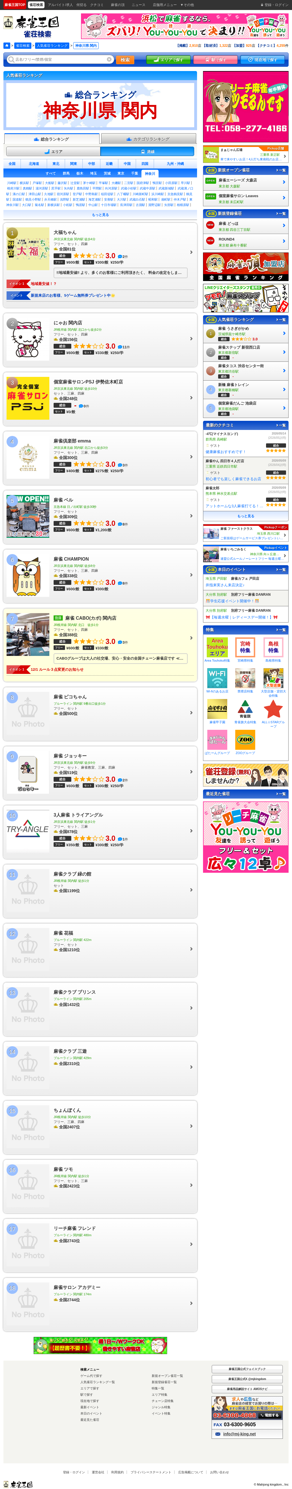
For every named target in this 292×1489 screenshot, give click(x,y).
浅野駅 (64, 199)
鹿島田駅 (83, 188)
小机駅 (67, 205)
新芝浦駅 (79, 199)
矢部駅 (169, 205)
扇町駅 (166, 199)
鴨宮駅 (157, 183)
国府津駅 (143, 183)
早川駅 (185, 183)
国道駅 (17, 199)
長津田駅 (126, 205)
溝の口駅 (19, 194)
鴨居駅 (80, 205)
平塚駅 (103, 183)
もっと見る (100, 215)
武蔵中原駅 (147, 188)
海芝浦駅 (94, 199)
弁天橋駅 (50, 199)
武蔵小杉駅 (129, 188)
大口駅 (26, 205)
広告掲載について (190, 1472)
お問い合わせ (219, 1472)
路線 (147, 152)
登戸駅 (77, 194)
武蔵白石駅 (137, 199)
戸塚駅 (37, 183)
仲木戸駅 (180, 199)
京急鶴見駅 (175, 194)
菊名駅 (39, 205)
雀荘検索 (23, 46)
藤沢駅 (62, 183)
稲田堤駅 (107, 194)
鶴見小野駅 (33, 199)
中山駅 (93, 205)
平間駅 (97, 188)
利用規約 (117, 1472)
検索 (125, 59)
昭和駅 (153, 199)
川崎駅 (12, 183)
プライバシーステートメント (151, 1472)
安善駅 (108, 199)
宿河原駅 (63, 194)
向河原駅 (111, 188)
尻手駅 (56, 188)
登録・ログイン (74, 1472)
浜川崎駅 (157, 194)
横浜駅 (24, 183)
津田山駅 (35, 194)
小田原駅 (171, 183)
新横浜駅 (53, 205)
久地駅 (49, 194)
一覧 (280, 170)
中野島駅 (91, 194)
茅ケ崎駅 (89, 183)
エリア (53, 152)
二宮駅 (128, 183)
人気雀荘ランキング (52, 46)
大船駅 (49, 183)
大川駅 (121, 199)
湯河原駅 (42, 188)
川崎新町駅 (140, 194)
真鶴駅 (27, 188)
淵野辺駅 (154, 205)
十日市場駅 (109, 205)
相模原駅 (183, 205)
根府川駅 (13, 188)
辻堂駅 (75, 183)
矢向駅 (68, 188)
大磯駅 (116, 183)
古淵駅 (140, 205)
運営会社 (98, 1472)
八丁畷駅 (123, 194)
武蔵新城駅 (166, 188)
